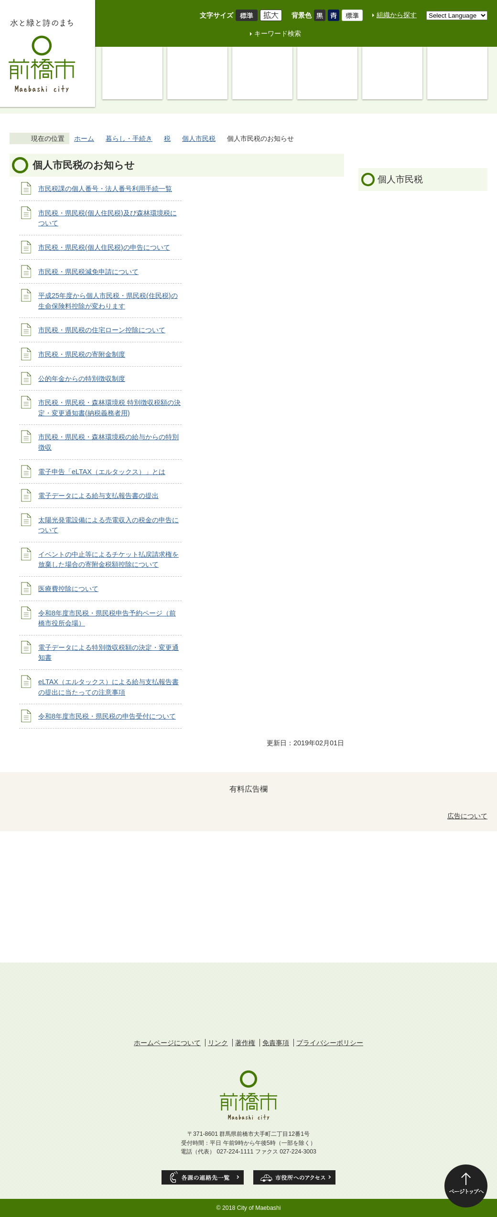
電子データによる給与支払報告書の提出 (98, 495)
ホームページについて (167, 1043)
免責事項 (275, 1043)
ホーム (84, 138)
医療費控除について (68, 589)
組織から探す (397, 15)
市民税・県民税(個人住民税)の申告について (104, 247)
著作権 (245, 1043)
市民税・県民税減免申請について (88, 271)
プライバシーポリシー (329, 1043)
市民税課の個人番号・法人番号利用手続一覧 (105, 188)
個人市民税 (199, 138)
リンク (218, 1043)
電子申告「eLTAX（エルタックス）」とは (101, 472)
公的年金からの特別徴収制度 (81, 378)
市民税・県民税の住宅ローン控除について (101, 330)
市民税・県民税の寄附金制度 (81, 354)
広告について (467, 816)
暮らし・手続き (129, 138)
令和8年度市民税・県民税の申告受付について (107, 716)
